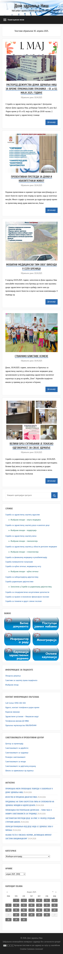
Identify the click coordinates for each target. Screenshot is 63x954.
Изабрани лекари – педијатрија (24, 530)
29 (16, 920)
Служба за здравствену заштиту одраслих (22, 514)
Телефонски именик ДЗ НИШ (17, 721)
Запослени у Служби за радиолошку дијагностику (31, 587)
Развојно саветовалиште (15, 757)
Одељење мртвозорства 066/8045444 (20, 725)
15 (16, 910)
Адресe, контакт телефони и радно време (22, 707)
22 (16, 915)
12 (47, 905)
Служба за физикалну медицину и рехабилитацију (26, 557)
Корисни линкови (12, 712)
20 (54, 910)
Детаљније (51, 122)
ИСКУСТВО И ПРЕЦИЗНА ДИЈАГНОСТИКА (21, 797)
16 (24, 910)
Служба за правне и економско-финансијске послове (27, 597)
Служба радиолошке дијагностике (19, 581)
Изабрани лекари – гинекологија (24, 541)
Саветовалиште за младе (15, 761)
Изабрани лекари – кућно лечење (24, 571)
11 (39, 905)
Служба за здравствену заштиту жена (20, 536)
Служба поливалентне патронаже (19, 562)
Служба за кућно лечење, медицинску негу (23, 566)
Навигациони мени (13, 19)
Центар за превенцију (14, 743)
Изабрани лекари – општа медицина (26, 520)
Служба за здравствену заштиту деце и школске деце (27, 525)
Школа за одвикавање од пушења (19, 770)
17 (31, 910)
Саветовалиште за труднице (16, 752)
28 (8, 920)
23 (24, 915)
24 (31, 915)
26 (47, 915)
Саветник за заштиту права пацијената (21, 680)
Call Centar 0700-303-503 (15, 703)
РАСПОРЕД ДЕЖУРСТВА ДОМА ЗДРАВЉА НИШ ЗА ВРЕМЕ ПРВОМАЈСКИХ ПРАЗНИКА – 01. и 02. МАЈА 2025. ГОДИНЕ (31, 89)
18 (39, 910)
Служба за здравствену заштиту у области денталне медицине (31, 546)
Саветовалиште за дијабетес (17, 748)
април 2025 (31, 892)
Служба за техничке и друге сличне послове (23, 601)
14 (8, 910)
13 (54, 905)
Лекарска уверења (13, 676)
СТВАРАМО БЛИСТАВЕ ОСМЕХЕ (31, 356)
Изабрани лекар (12, 685)
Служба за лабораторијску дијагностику (21, 577)
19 (47, 910)
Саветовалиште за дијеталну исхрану (20, 766)
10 (31, 905)
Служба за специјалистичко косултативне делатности (27, 592)
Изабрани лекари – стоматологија (24, 552)
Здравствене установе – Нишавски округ (22, 716)
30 (24, 920)
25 (39, 915)
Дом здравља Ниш (31, 6)
